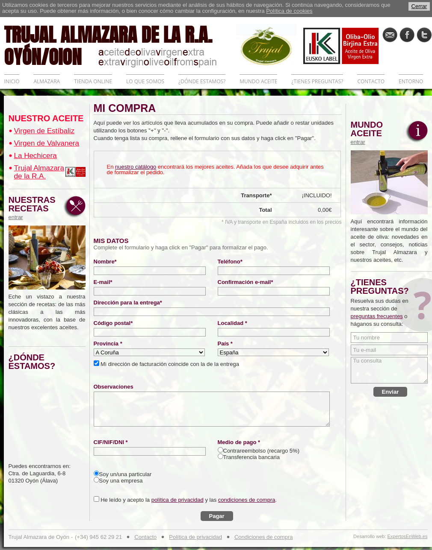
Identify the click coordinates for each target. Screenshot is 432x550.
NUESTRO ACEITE (46, 118)
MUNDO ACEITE (258, 81)
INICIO (12, 81)
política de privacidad (177, 500)
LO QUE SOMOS (145, 81)
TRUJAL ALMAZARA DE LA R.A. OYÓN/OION (120, 44)
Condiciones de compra (263, 537)
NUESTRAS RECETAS (34, 208)
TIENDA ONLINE (93, 81)
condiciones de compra (246, 500)
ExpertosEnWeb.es (408, 536)
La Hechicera (35, 156)
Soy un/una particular (125, 474)
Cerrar (419, 6)
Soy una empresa (121, 480)
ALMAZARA (46, 81)
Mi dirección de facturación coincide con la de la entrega (169, 364)
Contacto (145, 537)
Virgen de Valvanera (46, 143)
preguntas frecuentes (377, 316)
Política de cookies (289, 11)
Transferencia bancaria (251, 457)
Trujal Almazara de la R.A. (39, 172)
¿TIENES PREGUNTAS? (317, 81)
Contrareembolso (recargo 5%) (261, 451)
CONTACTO (371, 81)
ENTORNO (411, 81)
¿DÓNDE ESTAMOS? (201, 81)
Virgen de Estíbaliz (44, 131)
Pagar (217, 516)
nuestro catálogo (135, 167)
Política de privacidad (195, 537)
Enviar (390, 392)
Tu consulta (389, 370)
